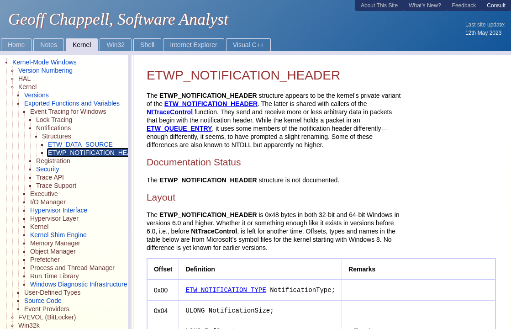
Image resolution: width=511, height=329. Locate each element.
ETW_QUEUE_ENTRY (179, 128)
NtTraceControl (170, 112)
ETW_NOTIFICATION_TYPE (225, 290)
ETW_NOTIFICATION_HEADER (211, 103)
